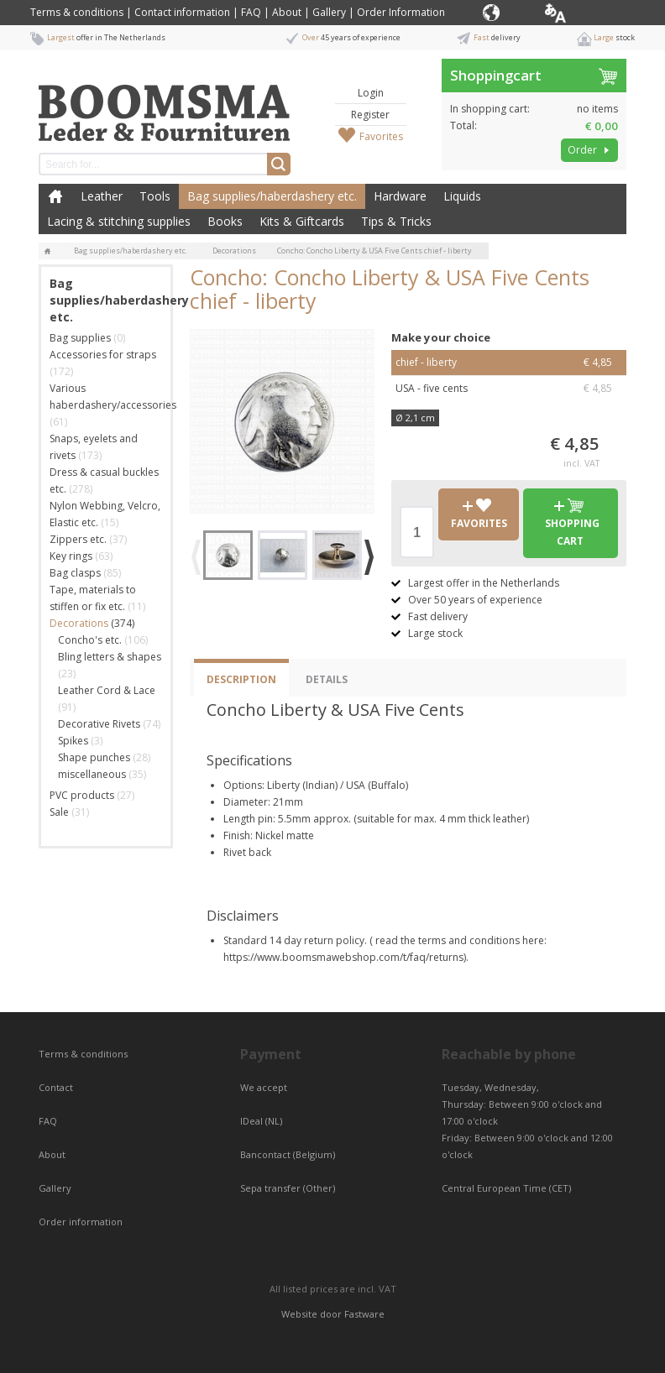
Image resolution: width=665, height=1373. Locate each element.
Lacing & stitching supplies (119, 221)
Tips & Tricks (396, 221)
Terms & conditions (76, 12)
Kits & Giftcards (301, 221)
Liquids (462, 196)
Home (55, 196)
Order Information (401, 12)
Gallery (329, 12)
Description (241, 679)
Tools (154, 196)
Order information (81, 1221)
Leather (102, 196)
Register (370, 114)
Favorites (381, 136)
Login (371, 93)
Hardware (400, 196)
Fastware (364, 1314)
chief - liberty (508, 362)
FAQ (251, 12)
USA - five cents (508, 388)
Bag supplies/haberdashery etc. (272, 196)
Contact (57, 1087)
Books (225, 221)
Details (327, 679)
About (286, 12)
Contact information (182, 12)
